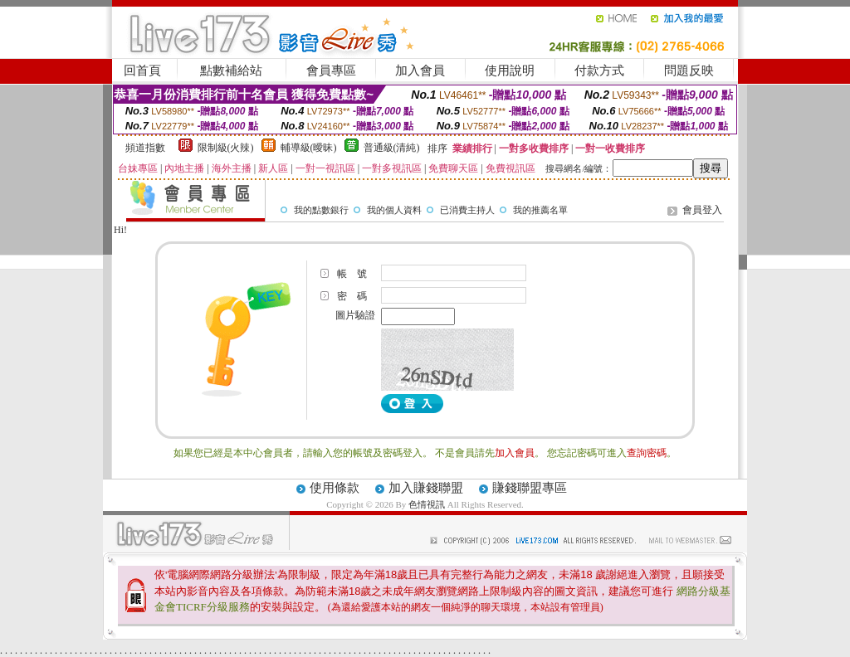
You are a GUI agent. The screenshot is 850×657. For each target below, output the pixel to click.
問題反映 (689, 70)
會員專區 (331, 70)
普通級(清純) (392, 147)
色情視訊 (426, 504)
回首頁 (142, 70)
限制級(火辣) (226, 147)
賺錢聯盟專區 (529, 487)
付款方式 (599, 70)
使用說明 (510, 70)
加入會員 (420, 70)
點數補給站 (231, 70)
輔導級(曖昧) (309, 147)
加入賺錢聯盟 (425, 487)
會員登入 (702, 210)
